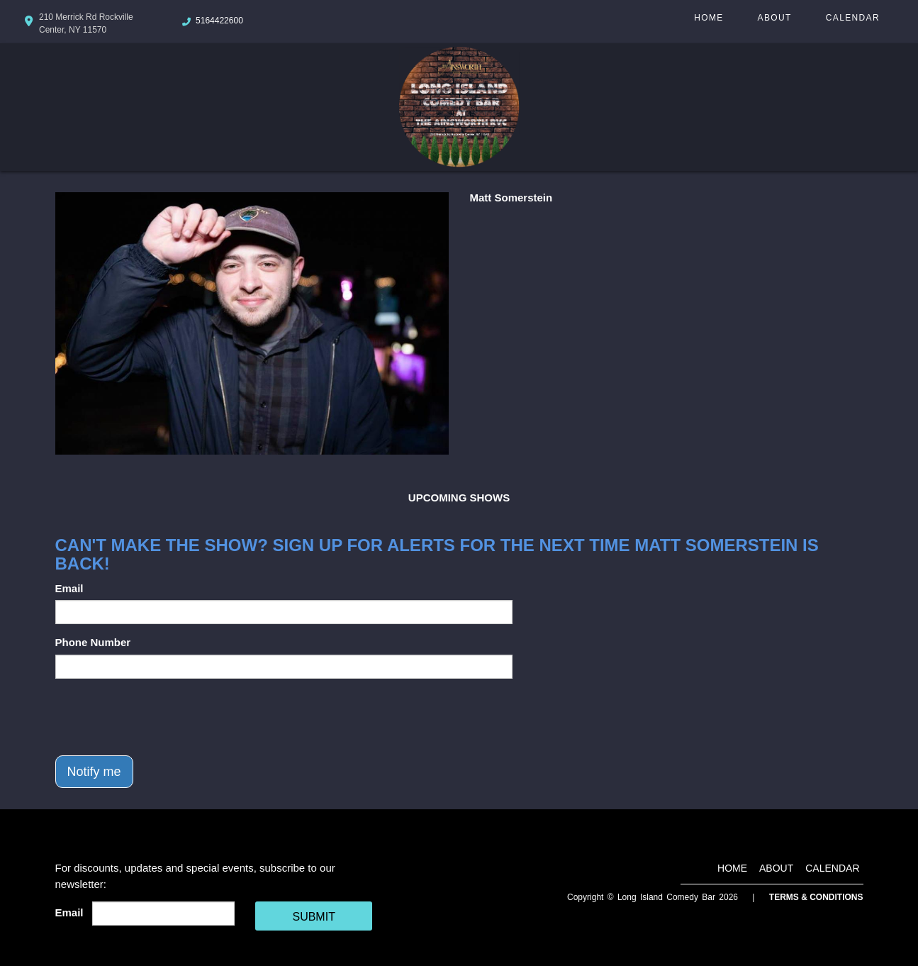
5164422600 (219, 21)
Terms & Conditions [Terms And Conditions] (816, 897)
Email (69, 588)
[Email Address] (163, 913)
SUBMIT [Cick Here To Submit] (313, 917)
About (775, 18)
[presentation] (163, 717)
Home (708, 18)
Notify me (94, 772)
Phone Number (93, 642)
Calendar (853, 18)
